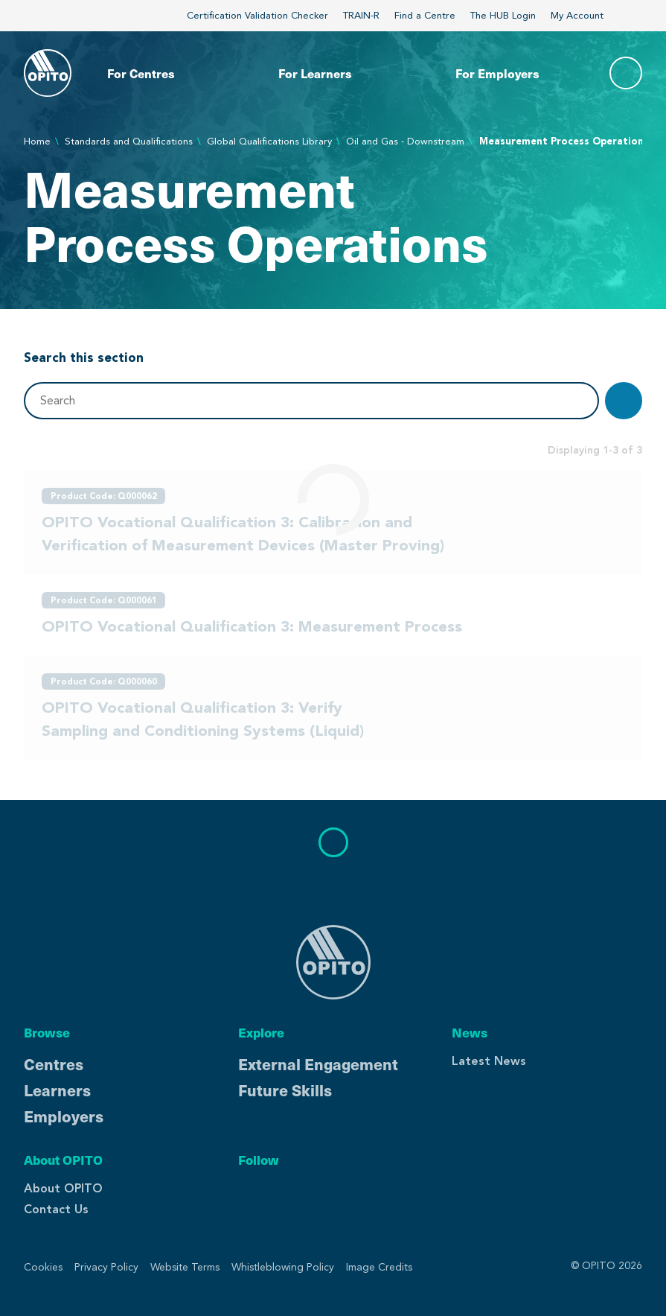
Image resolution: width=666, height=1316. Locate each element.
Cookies (43, 1267)
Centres (53, 1064)
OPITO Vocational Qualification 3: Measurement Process (252, 626)
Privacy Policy (106, 1267)
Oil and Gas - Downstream (405, 141)
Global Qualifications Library (269, 141)
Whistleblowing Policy (282, 1267)
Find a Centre (424, 15)
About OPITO (63, 1188)
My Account (584, 15)
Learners (57, 1090)
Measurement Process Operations (564, 141)
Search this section (84, 357)
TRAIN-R (361, 15)
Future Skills (285, 1090)
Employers (63, 1116)
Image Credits (379, 1267)
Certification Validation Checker (257, 15)
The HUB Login (503, 15)
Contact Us (56, 1209)
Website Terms (185, 1267)
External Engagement (318, 1064)
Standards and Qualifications (129, 141)
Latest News (489, 1061)
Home (37, 141)
